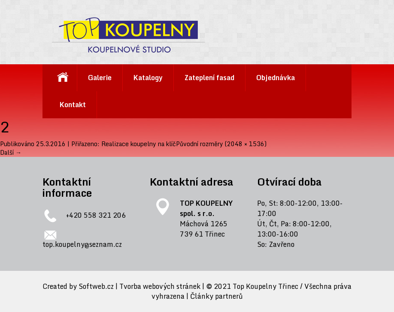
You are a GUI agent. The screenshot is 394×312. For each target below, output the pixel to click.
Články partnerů (216, 296)
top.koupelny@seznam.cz (82, 244)
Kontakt (73, 104)
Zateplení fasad (209, 77)
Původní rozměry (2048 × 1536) (221, 144)
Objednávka (275, 77)
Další (10, 152)
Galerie (100, 77)
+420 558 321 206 (96, 215)
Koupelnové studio (63, 77)
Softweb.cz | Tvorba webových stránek (139, 286)
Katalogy (148, 77)
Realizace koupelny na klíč (138, 144)
